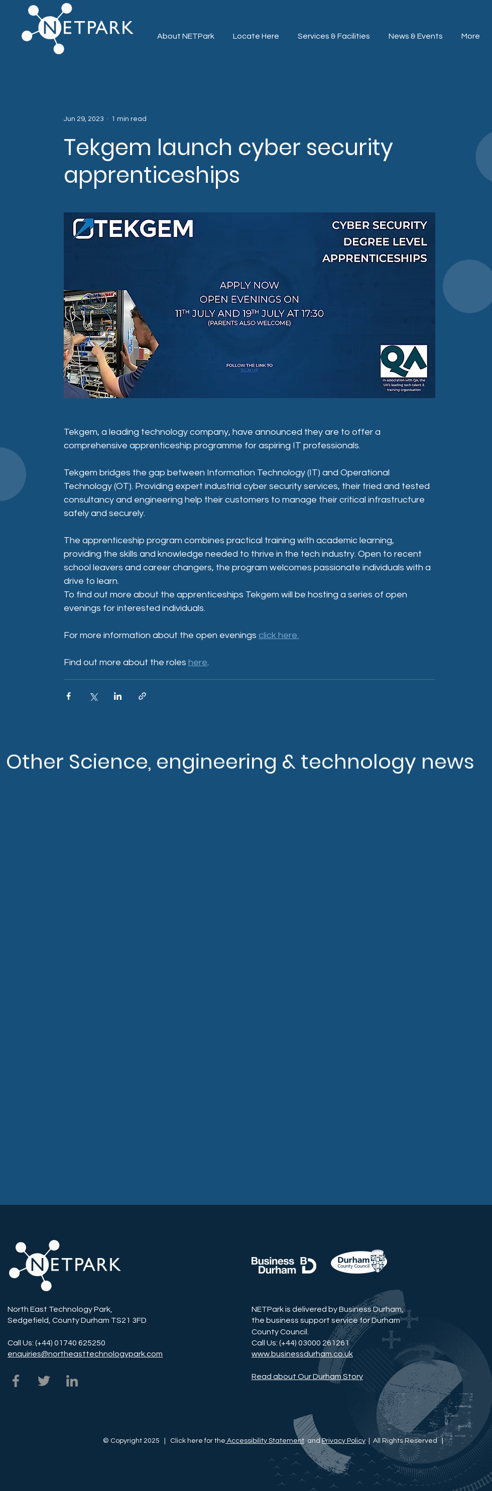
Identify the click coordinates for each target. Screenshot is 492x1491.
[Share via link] (142, 696)
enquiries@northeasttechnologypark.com (85, 1354)
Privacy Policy (343, 1440)
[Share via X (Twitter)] (93, 696)
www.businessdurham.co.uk (302, 1354)
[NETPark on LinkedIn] (72, 1381)
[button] (333, 31)
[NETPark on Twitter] (44, 1381)
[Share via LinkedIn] (117, 696)
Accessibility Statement (264, 1440)
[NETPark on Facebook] (16, 1381)
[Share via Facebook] (68, 696)
